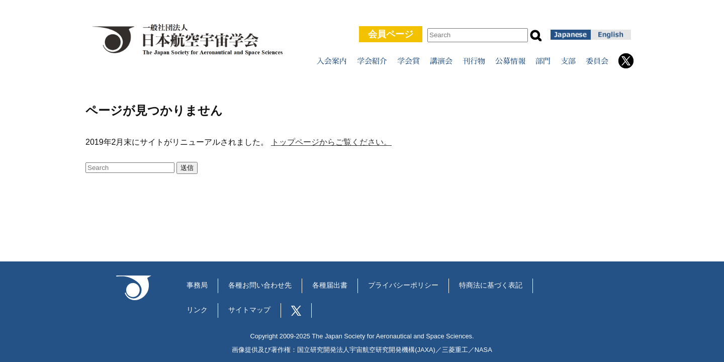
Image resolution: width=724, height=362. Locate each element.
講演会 (441, 61)
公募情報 (510, 61)
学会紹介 (372, 61)
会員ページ (390, 34)
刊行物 (474, 61)
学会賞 (408, 61)
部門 (543, 61)
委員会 (597, 61)
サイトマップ (249, 310)
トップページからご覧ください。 (331, 142)
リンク (197, 310)
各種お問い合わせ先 (260, 285)
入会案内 (332, 61)
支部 (568, 61)
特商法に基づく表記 (490, 285)
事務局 (197, 285)
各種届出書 (329, 285)
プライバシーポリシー (403, 285)
